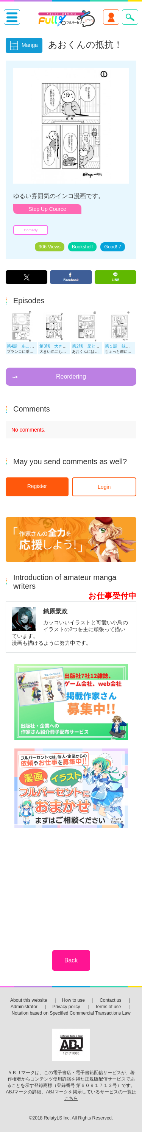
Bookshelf (82, 246)
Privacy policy (66, 1006)
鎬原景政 (55, 611)
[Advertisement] (71, 884)
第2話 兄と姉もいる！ (94, 346)
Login (104, 487)
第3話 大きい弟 (55, 346)
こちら (71, 1098)
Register (37, 486)
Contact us (110, 1000)
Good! (112, 246)
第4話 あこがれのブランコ (33, 346)
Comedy (30, 230)
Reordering (71, 376)
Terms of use (108, 1006)
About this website (28, 1000)
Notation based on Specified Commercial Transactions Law (70, 1013)
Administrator (24, 1006)
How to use (73, 1000)
